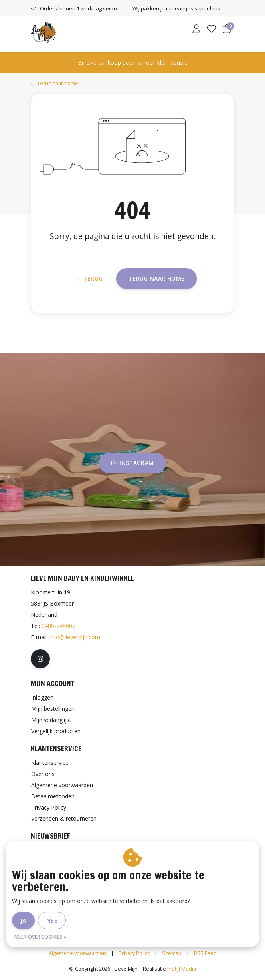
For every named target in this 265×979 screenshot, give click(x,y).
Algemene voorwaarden (77, 953)
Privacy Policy (134, 953)
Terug (90, 278)
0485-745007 (58, 626)
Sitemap (172, 953)
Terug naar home (156, 278)
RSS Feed (205, 953)
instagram (132, 463)
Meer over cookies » (40, 936)
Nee (51, 920)
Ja (23, 920)
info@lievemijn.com (74, 637)
